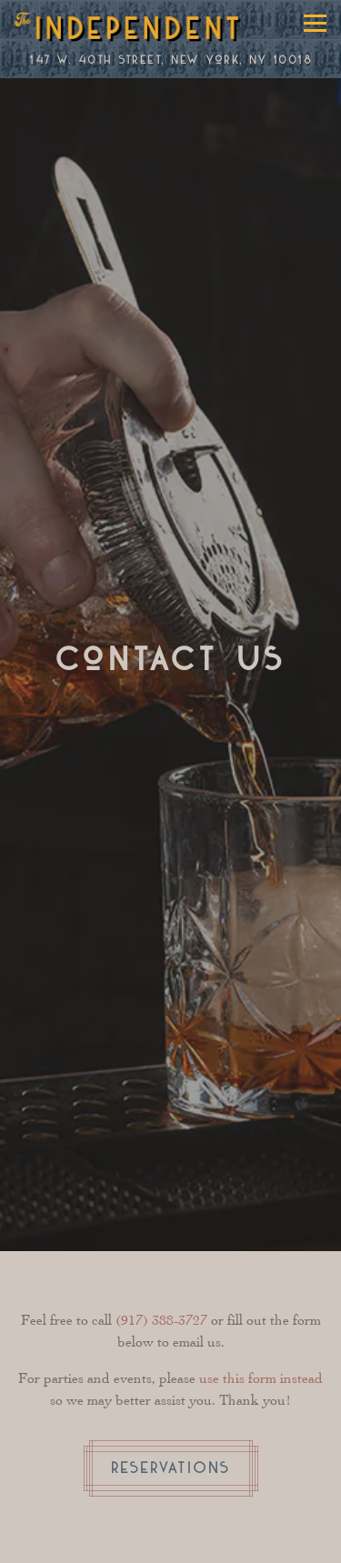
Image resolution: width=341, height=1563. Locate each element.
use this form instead (261, 1378)
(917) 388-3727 (161, 1319)
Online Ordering (216, 1538)
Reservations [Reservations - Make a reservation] (171, 1468)
